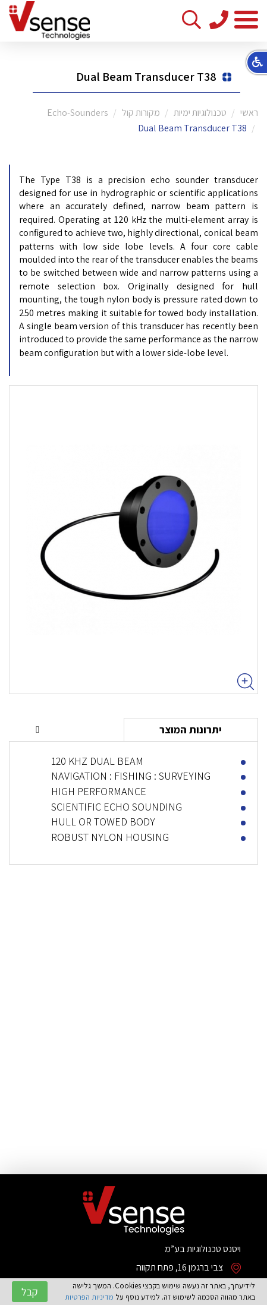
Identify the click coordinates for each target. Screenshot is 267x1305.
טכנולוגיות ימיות (200, 112)
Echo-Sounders (77, 112)
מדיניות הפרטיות (89, 1297)
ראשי (249, 112)
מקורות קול (141, 112)
